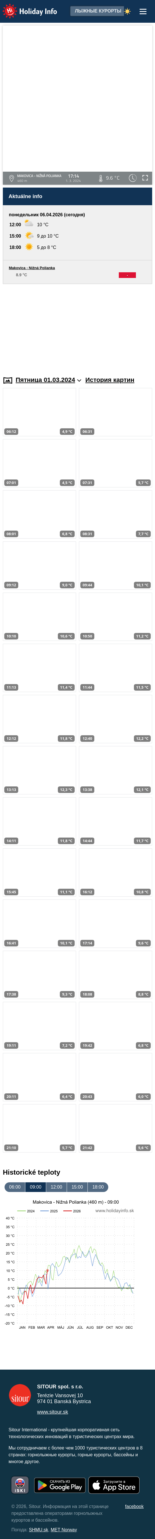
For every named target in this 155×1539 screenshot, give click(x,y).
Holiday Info (24, 7)
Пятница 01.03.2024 (48, 379)
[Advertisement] (77, 326)
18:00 (98, 1187)
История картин (109, 379)
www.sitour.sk (52, 1412)
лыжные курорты (98, 11)
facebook (134, 1506)
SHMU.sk (38, 1529)
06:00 (15, 1187)
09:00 (35, 1187)
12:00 (56, 1187)
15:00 (77, 1187)
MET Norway (64, 1529)
